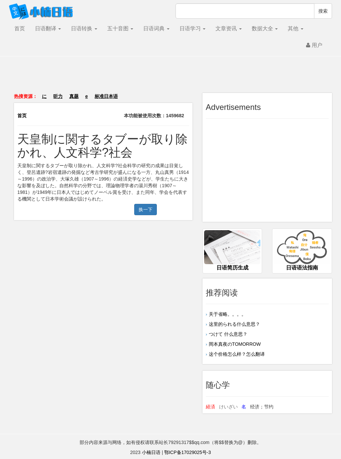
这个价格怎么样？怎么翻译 (237, 354)
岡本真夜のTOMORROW (235, 344)
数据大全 (265, 28)
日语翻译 (48, 28)
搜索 (323, 11)
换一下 (146, 209)
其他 (295, 28)
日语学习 (192, 28)
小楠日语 (151, 452)
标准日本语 (106, 96)
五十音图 (120, 28)
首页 (19, 28)
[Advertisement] (170, 78)
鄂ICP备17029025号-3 (187, 452)
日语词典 (156, 28)
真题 (74, 96)
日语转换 (84, 28)
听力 (58, 96)
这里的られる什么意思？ (234, 324)
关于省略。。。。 (227, 314)
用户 (314, 45)
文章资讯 (228, 28)
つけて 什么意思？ (228, 334)
